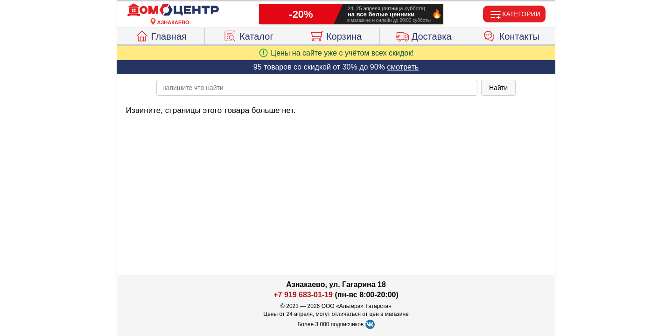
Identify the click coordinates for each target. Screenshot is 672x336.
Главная (161, 35)
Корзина (336, 35)
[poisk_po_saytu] (316, 88)
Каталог (248, 35)
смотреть (403, 67)
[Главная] (173, 10)
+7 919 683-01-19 (303, 295)
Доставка (423, 35)
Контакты (511, 35)
